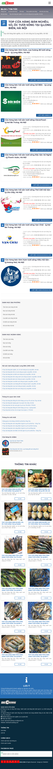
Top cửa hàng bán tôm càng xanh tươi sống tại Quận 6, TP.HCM (12, 655)
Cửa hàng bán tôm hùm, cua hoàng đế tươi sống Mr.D (24, 449)
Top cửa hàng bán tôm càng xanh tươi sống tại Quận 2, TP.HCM (12, 589)
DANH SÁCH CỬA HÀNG (10, 754)
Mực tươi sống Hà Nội (9, 316)
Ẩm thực (22, 11)
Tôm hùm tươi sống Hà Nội (10, 312)
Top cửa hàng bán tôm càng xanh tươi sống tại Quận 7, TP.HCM (39, 655)
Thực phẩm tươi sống (31, 11)
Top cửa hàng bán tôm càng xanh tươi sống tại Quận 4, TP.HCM (12, 622)
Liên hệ (3, 733)
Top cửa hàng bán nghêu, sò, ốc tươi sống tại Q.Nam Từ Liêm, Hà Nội (13, 490)
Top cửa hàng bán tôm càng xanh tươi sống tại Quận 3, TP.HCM (39, 589)
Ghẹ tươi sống (7, 352)
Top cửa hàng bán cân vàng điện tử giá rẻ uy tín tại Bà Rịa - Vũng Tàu (21, 429)
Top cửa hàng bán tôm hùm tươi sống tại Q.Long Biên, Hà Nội (19, 394)
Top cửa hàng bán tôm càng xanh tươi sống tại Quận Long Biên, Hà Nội (21, 382)
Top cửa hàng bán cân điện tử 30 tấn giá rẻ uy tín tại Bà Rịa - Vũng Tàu (21, 436)
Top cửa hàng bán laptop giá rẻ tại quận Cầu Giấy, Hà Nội (18, 408)
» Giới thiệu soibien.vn (44, 115)
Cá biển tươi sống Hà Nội (10, 327)
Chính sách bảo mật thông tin (8, 740)
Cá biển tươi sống (8, 359)
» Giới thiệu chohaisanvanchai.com (40, 255)
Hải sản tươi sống (43, 11)
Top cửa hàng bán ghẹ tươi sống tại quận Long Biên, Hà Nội (18, 384)
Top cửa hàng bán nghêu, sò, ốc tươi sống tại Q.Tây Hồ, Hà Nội (39, 490)
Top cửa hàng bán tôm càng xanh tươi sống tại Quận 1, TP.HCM (39, 556)
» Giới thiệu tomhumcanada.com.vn (40, 80)
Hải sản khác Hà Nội (8, 331)
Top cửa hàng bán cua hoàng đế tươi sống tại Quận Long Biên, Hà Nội (21, 389)
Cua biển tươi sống (8, 356)
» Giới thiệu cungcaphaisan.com (41, 290)
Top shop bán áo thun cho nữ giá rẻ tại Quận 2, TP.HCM (17, 415)
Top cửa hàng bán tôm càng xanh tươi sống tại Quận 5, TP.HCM (39, 622)
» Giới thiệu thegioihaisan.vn (42, 220)
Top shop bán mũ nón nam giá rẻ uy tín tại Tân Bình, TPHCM (18, 411)
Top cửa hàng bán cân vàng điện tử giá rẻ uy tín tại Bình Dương (19, 431)
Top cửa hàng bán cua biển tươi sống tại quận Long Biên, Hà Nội (19, 387)
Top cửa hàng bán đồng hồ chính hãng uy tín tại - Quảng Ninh (19, 413)
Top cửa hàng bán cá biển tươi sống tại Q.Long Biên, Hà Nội (18, 380)
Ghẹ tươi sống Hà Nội (9, 320)
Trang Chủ (3, 11)
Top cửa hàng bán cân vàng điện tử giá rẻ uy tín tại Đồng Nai (18, 434)
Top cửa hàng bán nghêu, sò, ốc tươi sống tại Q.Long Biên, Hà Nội (26, 14)
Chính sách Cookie (6, 743)
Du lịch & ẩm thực (13, 11)
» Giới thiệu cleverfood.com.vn (41, 150)
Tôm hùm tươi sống (8, 344)
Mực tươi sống (7, 348)
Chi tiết (19, 498)
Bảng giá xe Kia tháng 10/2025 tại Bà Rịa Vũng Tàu (16, 426)
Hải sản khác (4, 14)
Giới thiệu (3, 730)
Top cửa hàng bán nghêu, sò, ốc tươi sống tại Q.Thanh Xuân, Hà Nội (13, 523)
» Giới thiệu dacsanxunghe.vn (41, 185)
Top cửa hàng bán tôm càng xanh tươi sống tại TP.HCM (12, 556)
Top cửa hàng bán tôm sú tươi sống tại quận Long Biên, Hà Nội (19, 377)
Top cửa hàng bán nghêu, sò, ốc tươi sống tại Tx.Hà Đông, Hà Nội (39, 523)
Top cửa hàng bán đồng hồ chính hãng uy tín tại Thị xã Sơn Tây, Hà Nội (21, 406)
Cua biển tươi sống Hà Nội (10, 324)
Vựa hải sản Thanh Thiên (16, 441)
